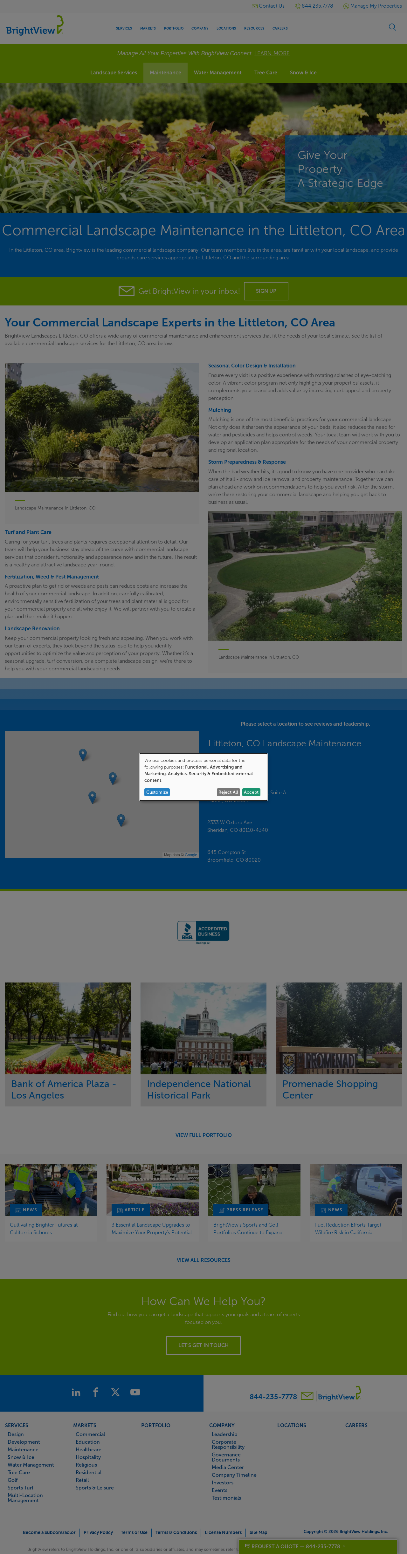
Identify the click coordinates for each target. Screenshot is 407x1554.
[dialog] (203, 777)
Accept (251, 792)
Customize (157, 792)
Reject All (228, 792)
